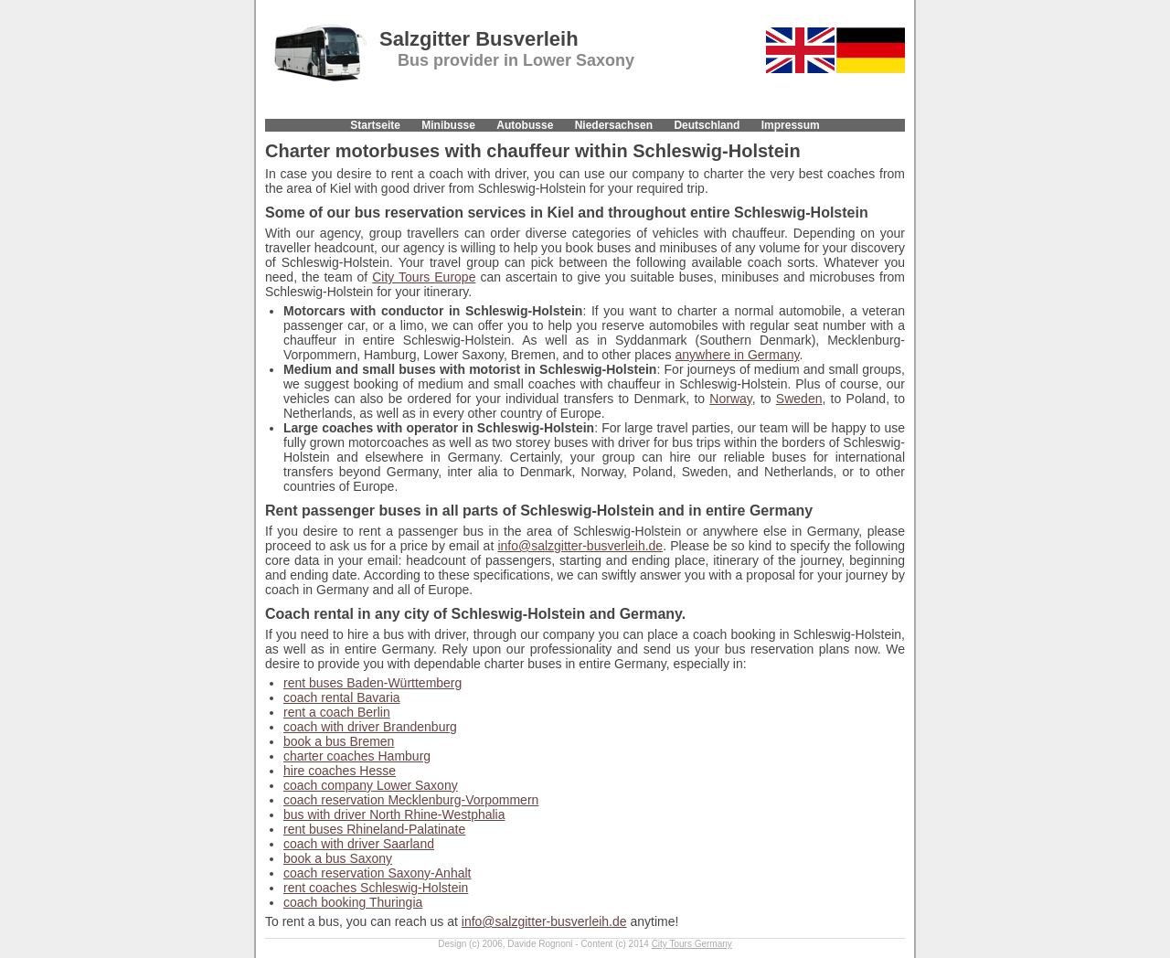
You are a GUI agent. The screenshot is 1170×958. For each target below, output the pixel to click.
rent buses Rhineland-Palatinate (374, 829)
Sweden (799, 398)
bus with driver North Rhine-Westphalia (394, 814)
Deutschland (706, 125)
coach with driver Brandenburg (370, 726)
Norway (730, 398)
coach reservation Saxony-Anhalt (377, 873)
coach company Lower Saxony (370, 785)
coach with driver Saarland (358, 843)
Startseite (375, 125)
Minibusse (448, 125)
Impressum (790, 125)
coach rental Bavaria (341, 697)
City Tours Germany (692, 944)
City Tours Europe (423, 277)
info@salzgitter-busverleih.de (580, 545)
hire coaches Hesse (339, 770)
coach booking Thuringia (352, 902)
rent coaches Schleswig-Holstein (375, 887)
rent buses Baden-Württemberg (372, 683)
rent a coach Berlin (336, 712)
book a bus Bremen (338, 741)
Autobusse (524, 125)
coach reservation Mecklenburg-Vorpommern (410, 800)
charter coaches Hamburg (357, 756)
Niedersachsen (614, 125)
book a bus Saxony (337, 858)
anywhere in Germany (737, 354)
